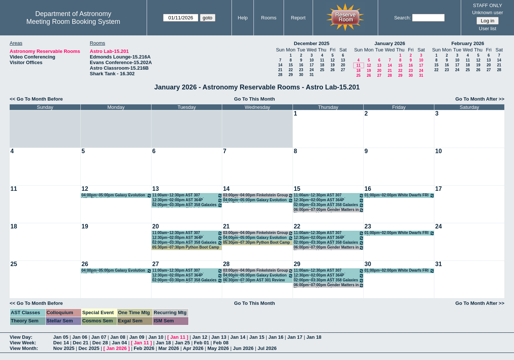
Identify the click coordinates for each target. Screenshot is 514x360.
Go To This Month (254, 99)
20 (343, 65)
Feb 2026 (144, 348)
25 (322, 70)
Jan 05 (60, 337)
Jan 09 (136, 337)
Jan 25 (182, 342)
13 (343, 60)
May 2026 (218, 348)
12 (333, 60)
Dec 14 (61, 342)
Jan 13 (218, 337)
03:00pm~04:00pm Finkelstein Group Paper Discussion (258, 195)
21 (280, 70)
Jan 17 (294, 337)
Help (243, 17)
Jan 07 (98, 337)
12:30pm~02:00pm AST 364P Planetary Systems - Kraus (187, 200)
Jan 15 (256, 337)
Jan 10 (155, 337)
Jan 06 (79, 337)
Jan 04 (119, 342)
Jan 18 (313, 337)
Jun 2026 (243, 348)
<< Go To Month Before (36, 99)
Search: (402, 17)
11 (322, 60)
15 (290, 65)
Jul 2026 (267, 348)
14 (280, 65)
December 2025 (311, 43)
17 (312, 65)
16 (301, 65)
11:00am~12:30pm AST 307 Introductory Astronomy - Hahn (187, 195)
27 (343, 70)
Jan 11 (177, 337)
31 (312, 75)
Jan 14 (237, 337)
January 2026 (389, 43)
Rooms (269, 17)
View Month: (24, 348)
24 (312, 70)
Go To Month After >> (480, 99)
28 (280, 75)
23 (301, 70)
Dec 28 (100, 342)
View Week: (23, 342)
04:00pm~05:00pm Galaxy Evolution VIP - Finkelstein (117, 195)
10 (312, 60)
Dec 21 (81, 342)
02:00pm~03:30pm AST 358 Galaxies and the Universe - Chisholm (187, 205)
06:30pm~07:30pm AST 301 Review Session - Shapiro (254, 280)
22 (290, 70)
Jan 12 (199, 337)
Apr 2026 (193, 348)
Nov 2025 (63, 348)
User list (488, 28)
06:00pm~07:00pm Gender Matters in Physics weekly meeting (329, 210)
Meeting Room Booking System (73, 21)
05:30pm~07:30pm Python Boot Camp (185, 247)
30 (301, 75)
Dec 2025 (89, 348)
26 (333, 70)
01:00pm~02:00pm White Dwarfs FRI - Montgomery (399, 195)
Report (298, 17)
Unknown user (487, 12)
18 (322, 65)
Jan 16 (275, 337)
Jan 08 (117, 337)
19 (333, 65)
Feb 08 (221, 342)
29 (290, 75)
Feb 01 (201, 342)
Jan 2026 (116, 348)
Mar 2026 (168, 348)
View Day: (21, 337)
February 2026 (467, 43)
